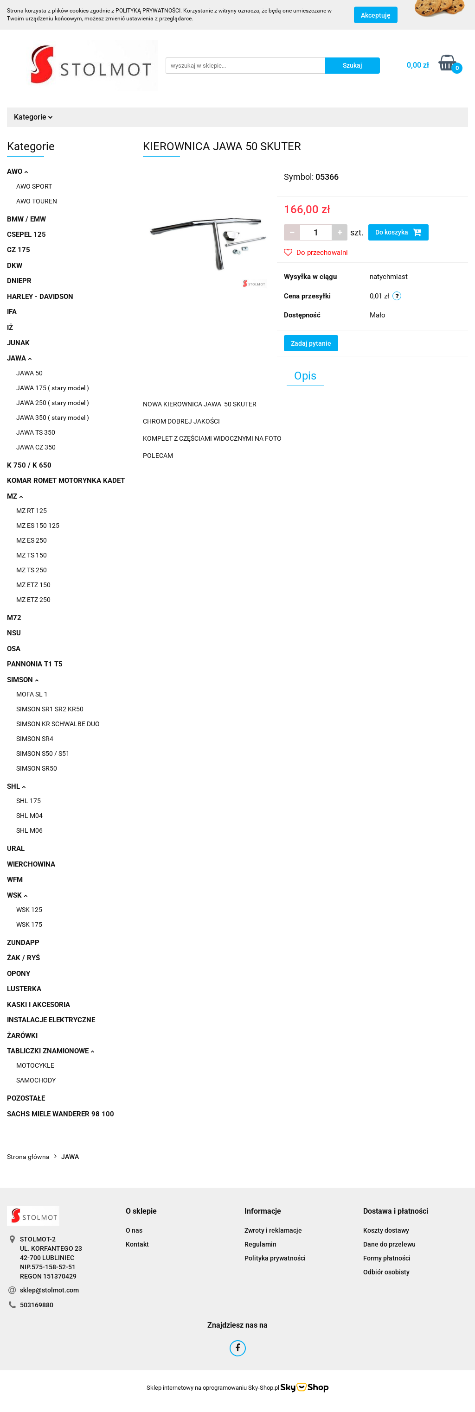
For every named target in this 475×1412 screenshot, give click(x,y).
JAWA (19, 358)
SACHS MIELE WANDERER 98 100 (60, 1114)
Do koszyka (398, 232)
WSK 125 (29, 909)
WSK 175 (29, 924)
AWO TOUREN (36, 201)
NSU (14, 633)
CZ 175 (18, 250)
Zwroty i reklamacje (273, 1230)
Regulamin (260, 1244)
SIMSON (23, 680)
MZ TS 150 (31, 555)
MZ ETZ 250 (33, 599)
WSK (17, 895)
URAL (16, 848)
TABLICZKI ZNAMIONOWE (50, 1051)
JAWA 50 (29, 373)
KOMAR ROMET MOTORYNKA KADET (66, 480)
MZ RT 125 (31, 510)
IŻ (10, 327)
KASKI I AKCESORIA (38, 1004)
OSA (13, 649)
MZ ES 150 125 (37, 525)
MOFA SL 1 (32, 694)
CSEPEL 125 (26, 234)
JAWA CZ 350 (36, 447)
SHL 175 (28, 800)
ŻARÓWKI (22, 1036)
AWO (17, 171)
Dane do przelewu (389, 1244)
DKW (14, 265)
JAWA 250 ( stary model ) (52, 402)
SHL (16, 786)
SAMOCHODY (36, 1080)
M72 (14, 618)
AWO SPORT (34, 186)
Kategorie (33, 117)
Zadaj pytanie (311, 343)
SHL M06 (29, 830)
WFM (15, 879)
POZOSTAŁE (26, 1098)
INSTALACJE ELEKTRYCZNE (51, 1020)
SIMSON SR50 (36, 768)
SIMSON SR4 (34, 738)
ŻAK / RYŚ (23, 958)
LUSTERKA (24, 989)
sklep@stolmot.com (49, 1290)
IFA (12, 312)
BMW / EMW (26, 219)
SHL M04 (29, 815)
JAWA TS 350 (35, 432)
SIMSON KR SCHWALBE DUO (58, 724)
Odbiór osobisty (386, 1272)
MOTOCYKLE (35, 1065)
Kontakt (137, 1244)
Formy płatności (387, 1258)
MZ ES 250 (31, 540)
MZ (15, 496)
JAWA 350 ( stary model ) (52, 417)
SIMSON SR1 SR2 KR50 (49, 709)
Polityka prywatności (275, 1258)
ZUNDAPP (23, 942)
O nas (134, 1230)
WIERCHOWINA (31, 864)
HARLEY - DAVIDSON (40, 296)
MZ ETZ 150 (33, 585)
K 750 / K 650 (29, 465)
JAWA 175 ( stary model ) (52, 388)
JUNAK (18, 343)
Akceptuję (376, 15)
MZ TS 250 (31, 570)
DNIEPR (19, 281)
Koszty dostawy (386, 1230)
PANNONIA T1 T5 (35, 664)
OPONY (18, 973)
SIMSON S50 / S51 (43, 753)
